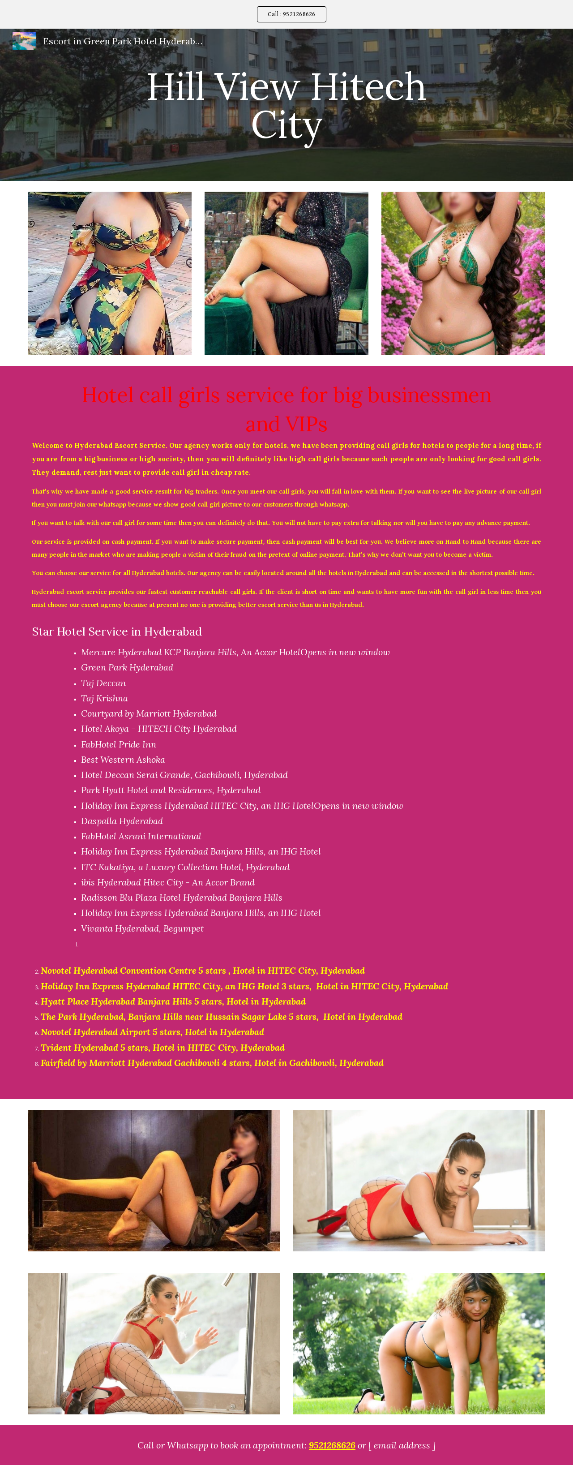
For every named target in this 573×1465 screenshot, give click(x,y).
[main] (286, 105)
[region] (286, 14)
